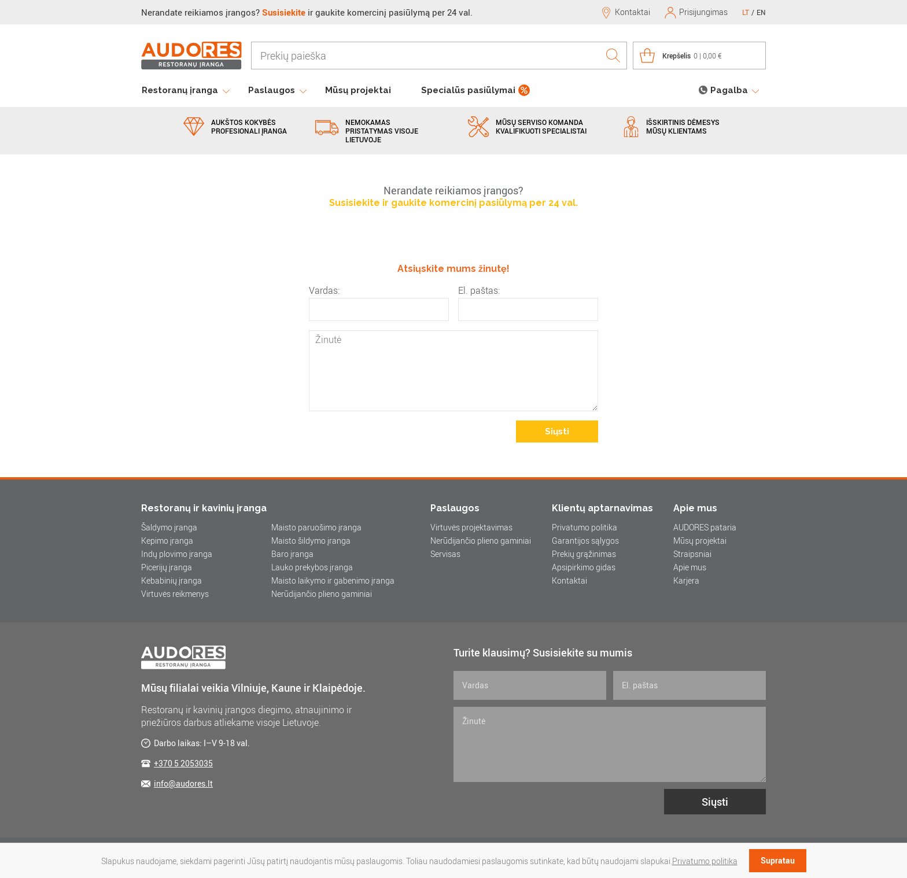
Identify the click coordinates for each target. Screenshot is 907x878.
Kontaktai (569, 580)
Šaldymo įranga (169, 527)
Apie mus (689, 567)
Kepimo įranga (167, 540)
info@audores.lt (183, 783)
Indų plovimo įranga (176, 553)
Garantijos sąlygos (585, 540)
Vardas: (324, 290)
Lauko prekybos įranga (312, 567)
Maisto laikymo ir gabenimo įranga (332, 580)
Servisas (445, 553)
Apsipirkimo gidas (583, 567)
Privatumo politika (584, 527)
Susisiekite (283, 12)
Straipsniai (692, 553)
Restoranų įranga (180, 90)
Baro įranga (292, 553)
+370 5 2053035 (183, 763)
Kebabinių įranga (171, 580)
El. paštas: (479, 290)
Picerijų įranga (166, 567)
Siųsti (557, 431)
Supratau (778, 860)
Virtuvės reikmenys (175, 593)
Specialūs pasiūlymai (468, 90)
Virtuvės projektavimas (471, 527)
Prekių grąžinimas (584, 553)
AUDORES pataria (704, 527)
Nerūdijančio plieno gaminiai (321, 593)
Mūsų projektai (358, 90)
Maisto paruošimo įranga (316, 527)
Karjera (686, 580)
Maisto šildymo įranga (311, 540)
